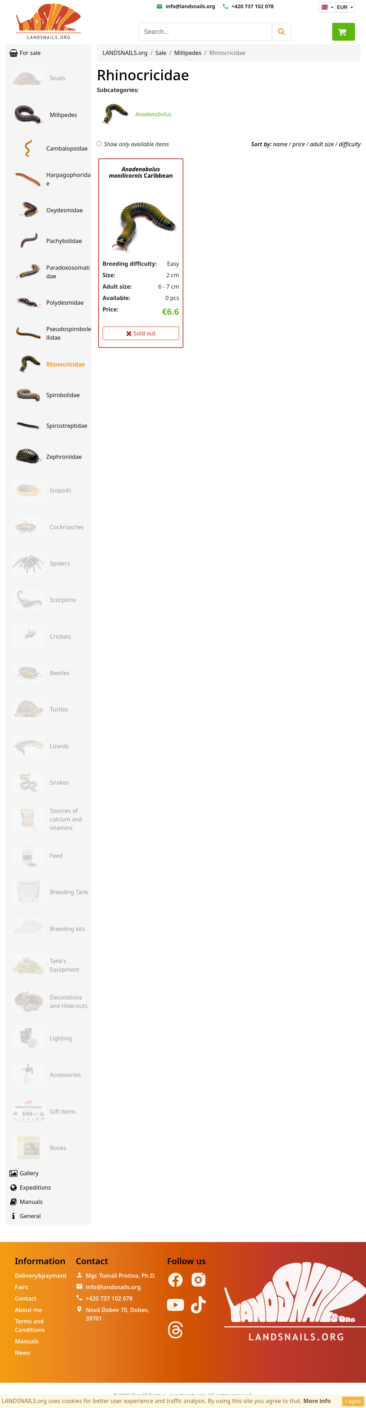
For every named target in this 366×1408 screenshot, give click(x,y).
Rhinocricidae (143, 75)
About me (28, 1310)
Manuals (26, 1202)
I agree (353, 1401)
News (22, 1353)
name (280, 144)
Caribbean (141, 172)
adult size (322, 144)
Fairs (21, 1287)
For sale (25, 53)
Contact (26, 1298)
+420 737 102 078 (252, 6)
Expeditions (30, 1187)
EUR (343, 7)
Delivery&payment (41, 1276)
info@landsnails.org (190, 6)
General (25, 1216)
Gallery (23, 1173)
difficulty (350, 144)
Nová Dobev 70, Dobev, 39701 (117, 1314)
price (298, 144)
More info (317, 1401)
